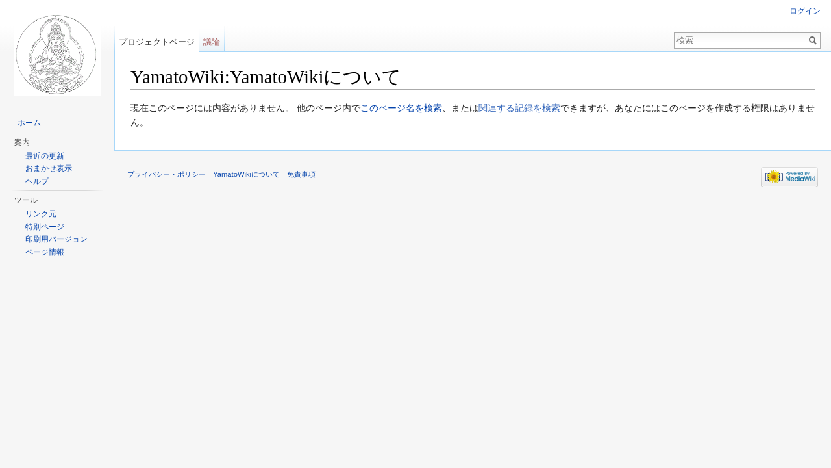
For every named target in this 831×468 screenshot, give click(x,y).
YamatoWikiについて (246, 174)
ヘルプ (37, 181)
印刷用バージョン (56, 239)
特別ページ (44, 226)
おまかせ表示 (48, 168)
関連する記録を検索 (519, 108)
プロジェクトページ (157, 42)
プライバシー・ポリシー (166, 174)
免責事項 (301, 174)
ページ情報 (44, 252)
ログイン (805, 11)
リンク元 (40, 213)
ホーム (29, 122)
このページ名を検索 (401, 108)
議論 (211, 42)
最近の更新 (44, 156)
